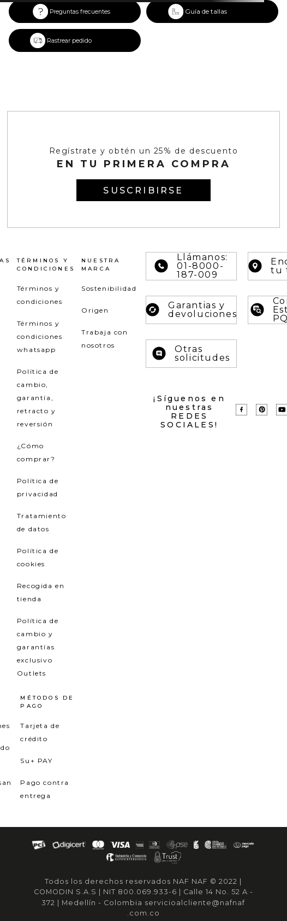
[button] (212, 11)
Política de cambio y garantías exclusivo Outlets (38, 647)
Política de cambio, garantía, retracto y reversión (38, 397)
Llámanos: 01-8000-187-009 (191, 266)
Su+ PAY (36, 760)
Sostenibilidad (108, 288)
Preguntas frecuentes (80, 11)
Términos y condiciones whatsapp (40, 336)
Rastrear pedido (69, 40)
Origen (95, 310)
